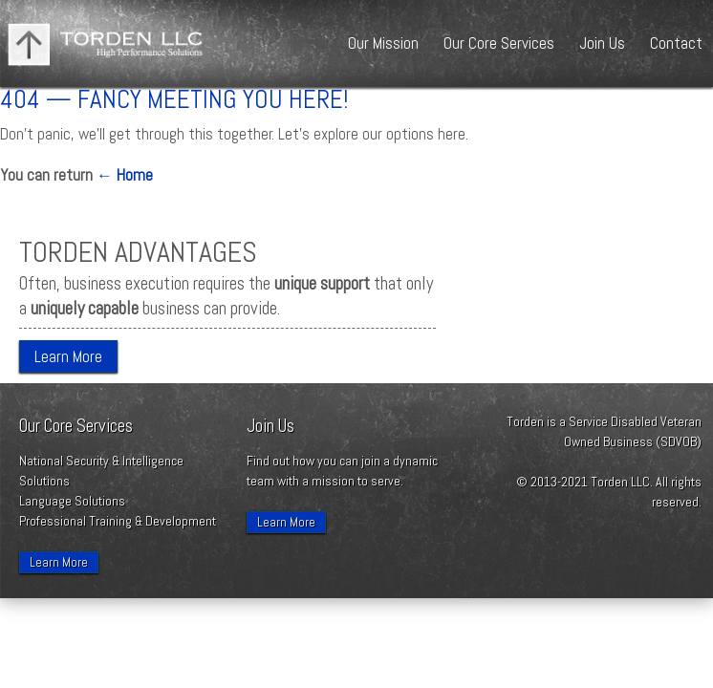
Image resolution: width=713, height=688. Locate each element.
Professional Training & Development (117, 520)
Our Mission (383, 43)
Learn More (68, 356)
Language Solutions (72, 500)
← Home (125, 174)
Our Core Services (498, 43)
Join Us (602, 43)
